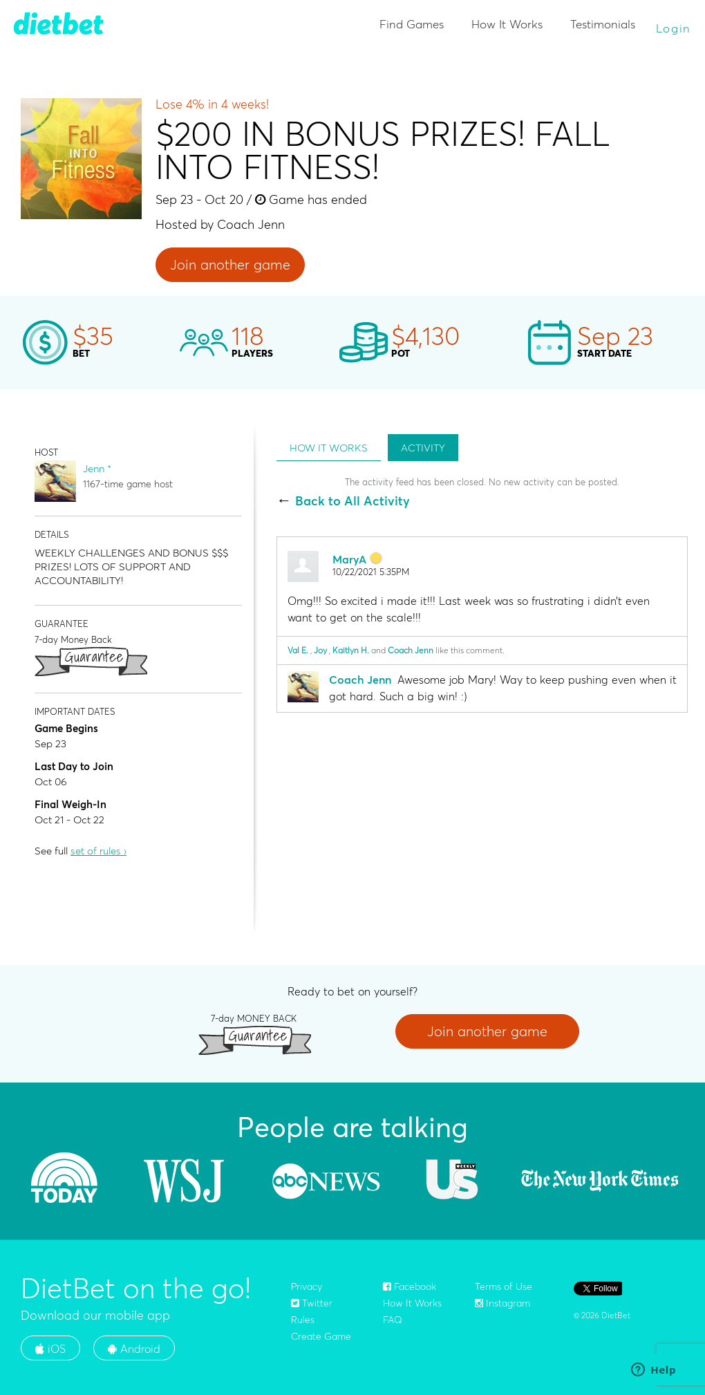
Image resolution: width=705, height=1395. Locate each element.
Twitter (311, 1303)
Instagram (502, 1303)
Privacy (306, 1286)
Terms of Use (503, 1286)
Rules (302, 1319)
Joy (320, 650)
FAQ (392, 1319)
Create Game (321, 1336)
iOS (50, 1349)
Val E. (298, 650)
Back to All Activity (352, 501)
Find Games (411, 24)
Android (134, 1349)
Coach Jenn (410, 650)
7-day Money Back (73, 639)
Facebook (409, 1286)
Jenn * (97, 468)
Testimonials (602, 24)
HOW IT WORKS (329, 447)
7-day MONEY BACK (254, 1018)
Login (674, 28)
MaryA (349, 559)
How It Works (507, 24)
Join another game (230, 264)
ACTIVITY (423, 447)
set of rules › (98, 850)
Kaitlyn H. (350, 650)
